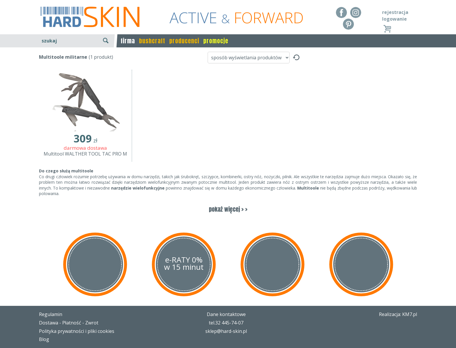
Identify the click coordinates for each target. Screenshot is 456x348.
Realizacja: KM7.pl (398, 314)
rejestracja (395, 12)
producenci (184, 40)
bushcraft (152, 40)
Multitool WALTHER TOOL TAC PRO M (85, 153)
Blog (44, 339)
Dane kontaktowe (226, 314)
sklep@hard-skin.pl (226, 331)
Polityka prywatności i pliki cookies (76, 331)
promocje (215, 40)
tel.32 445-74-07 (226, 323)
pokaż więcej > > (228, 209)
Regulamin (50, 314)
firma (128, 40)
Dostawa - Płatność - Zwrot (68, 323)
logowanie (394, 19)
